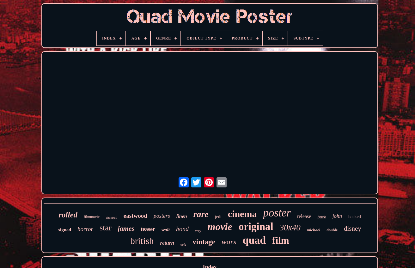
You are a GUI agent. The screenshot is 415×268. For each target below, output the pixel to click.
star (106, 227)
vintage (203, 242)
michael (313, 230)
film (280, 240)
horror (85, 229)
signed (64, 229)
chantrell (111, 217)
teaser (148, 229)
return (167, 243)
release (304, 216)
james (126, 228)
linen (181, 216)
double (332, 230)
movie (219, 226)
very (198, 231)
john (337, 216)
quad (254, 240)
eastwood (135, 215)
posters (162, 216)
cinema (242, 214)
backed (354, 216)
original (256, 226)
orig (183, 244)
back (321, 217)
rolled (67, 214)
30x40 (290, 227)
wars (229, 242)
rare (201, 214)
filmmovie (92, 217)
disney (352, 228)
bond (182, 228)
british (142, 241)
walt (166, 229)
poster (277, 213)
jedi (218, 216)
